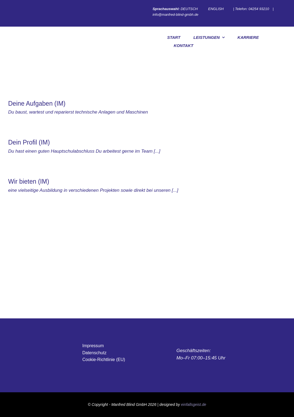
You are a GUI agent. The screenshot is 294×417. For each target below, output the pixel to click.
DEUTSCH (189, 9)
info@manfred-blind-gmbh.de (175, 14)
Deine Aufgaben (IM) (36, 103)
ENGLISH (216, 9)
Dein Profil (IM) (29, 142)
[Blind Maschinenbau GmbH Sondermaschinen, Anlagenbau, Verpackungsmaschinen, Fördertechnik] (85, 272)
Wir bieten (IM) (28, 181)
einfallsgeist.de (193, 404)
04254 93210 (259, 9)
